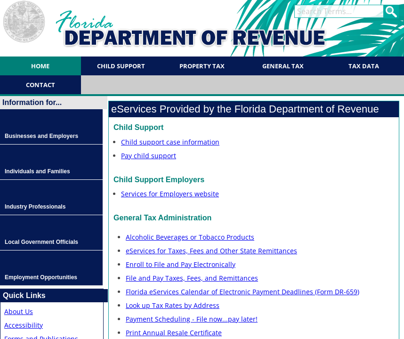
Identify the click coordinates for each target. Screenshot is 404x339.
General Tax (283, 66)
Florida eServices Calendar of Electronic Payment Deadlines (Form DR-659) (242, 291)
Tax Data (363, 66)
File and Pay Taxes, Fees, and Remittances (192, 278)
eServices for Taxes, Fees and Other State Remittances (211, 250)
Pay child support (148, 155)
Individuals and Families (37, 171)
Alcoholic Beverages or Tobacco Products (190, 237)
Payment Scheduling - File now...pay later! (192, 319)
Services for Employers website (170, 193)
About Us (18, 311)
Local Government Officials (41, 242)
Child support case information (170, 141)
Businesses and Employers (41, 136)
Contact (40, 85)
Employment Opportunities (41, 277)
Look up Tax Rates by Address (172, 305)
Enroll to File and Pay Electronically (180, 264)
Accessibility (23, 325)
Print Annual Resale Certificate (174, 332)
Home (40, 66)
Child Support (121, 66)
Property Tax (202, 66)
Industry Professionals (35, 206)
